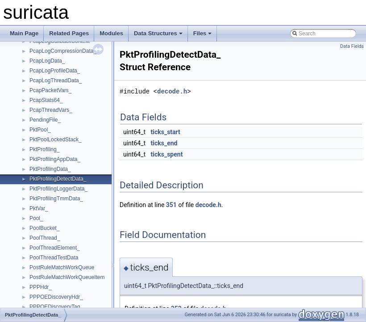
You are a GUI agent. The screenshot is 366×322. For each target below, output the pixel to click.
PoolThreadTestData (53, 257)
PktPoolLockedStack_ (55, 139)
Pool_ (36, 218)
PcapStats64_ (46, 100)
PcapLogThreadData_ (55, 80)
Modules (111, 33)
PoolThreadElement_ (54, 248)
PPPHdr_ (40, 287)
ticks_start (165, 132)
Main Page (24, 33)
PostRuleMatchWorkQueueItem (67, 277)
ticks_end (164, 143)
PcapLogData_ (47, 61)
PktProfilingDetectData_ (57, 179)
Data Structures (158, 33)
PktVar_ (38, 208)
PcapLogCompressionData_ (62, 51)
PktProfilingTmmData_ (56, 198)
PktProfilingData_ (50, 169)
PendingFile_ (45, 120)
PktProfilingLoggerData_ (58, 189)
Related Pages (69, 33)
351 (171, 204)
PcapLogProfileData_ (54, 71)
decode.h (172, 91)
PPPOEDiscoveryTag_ (56, 307)
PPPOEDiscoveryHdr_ (56, 297)
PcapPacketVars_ (50, 90)
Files (202, 33)
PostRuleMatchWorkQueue (61, 267)
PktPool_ (40, 130)
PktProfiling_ (44, 149)
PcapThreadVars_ (50, 110)
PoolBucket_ (44, 228)
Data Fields (352, 46)
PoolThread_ (44, 238)
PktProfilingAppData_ (54, 159)
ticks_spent (167, 154)
